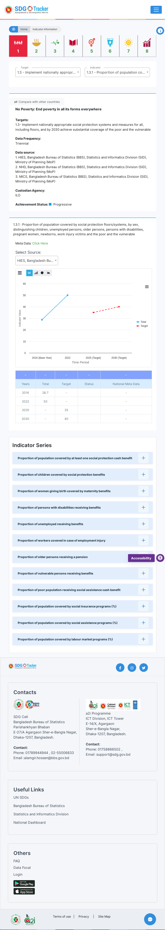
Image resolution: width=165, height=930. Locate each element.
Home (24, 29)
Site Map (104, 916)
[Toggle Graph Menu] (20, 273)
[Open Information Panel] (160, 31)
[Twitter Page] (145, 667)
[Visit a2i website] (30, 918)
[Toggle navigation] (156, 10)
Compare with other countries (37, 102)
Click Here (40, 243)
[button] (82, 458)
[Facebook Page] (122, 667)
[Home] (14, 29)
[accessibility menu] (160, 558)
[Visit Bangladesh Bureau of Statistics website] (16, 918)
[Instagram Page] (133, 667)
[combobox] (47, 72)
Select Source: (28, 252)
